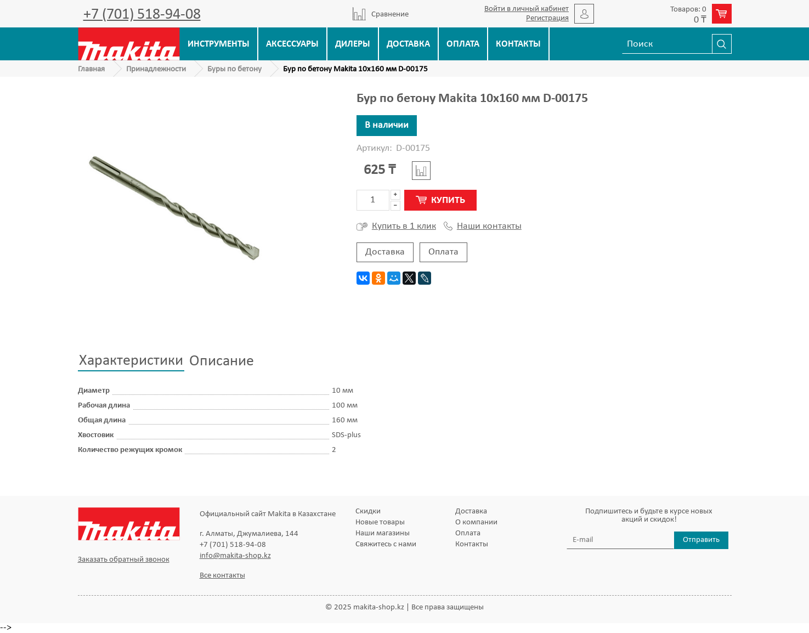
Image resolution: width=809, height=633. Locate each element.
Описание (221, 361)
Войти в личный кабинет (526, 9)
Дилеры (352, 44)
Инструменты (219, 44)
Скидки (368, 511)
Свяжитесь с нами (385, 544)
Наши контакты (483, 226)
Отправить (701, 540)
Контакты (518, 44)
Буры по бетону (234, 69)
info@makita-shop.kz (235, 556)
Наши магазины (382, 533)
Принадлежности (156, 69)
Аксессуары (292, 44)
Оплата (462, 44)
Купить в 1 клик (396, 226)
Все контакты (222, 576)
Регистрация (547, 18)
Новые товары (380, 522)
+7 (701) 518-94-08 (142, 14)
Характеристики (131, 361)
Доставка (408, 44)
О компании (476, 522)
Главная (91, 69)
